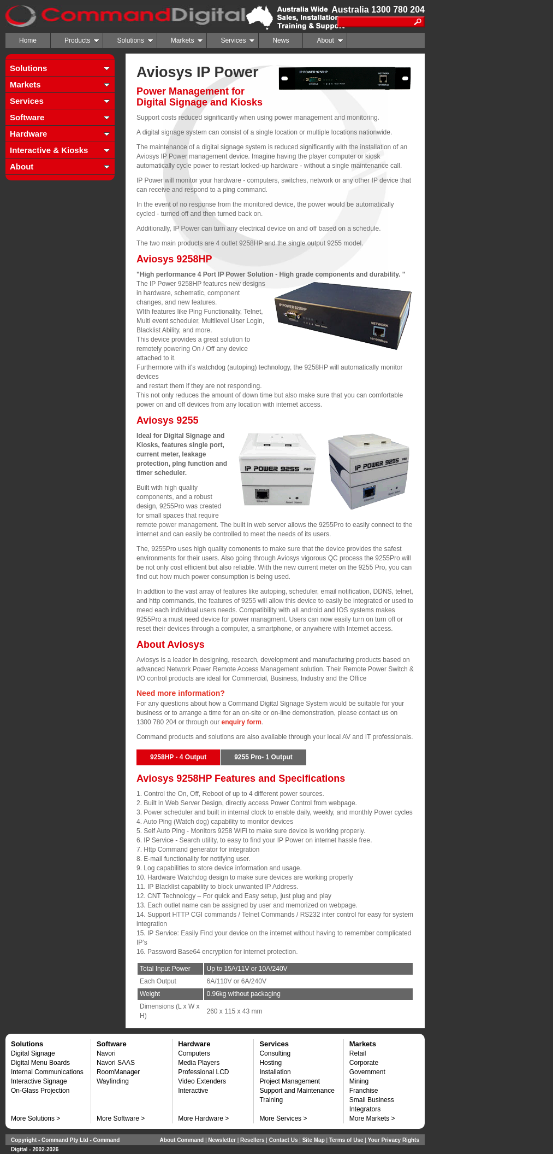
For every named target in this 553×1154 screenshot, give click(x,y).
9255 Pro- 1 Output (263, 757)
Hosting (270, 1063)
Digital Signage (33, 1053)
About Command (182, 1140)
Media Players (198, 1063)
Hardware (28, 133)
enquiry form (241, 722)
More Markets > (372, 1118)
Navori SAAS (116, 1063)
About (330, 40)
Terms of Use (346, 1140)
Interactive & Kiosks (49, 150)
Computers (194, 1053)
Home (28, 40)
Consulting (274, 1053)
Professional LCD (203, 1072)
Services (238, 40)
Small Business (371, 1100)
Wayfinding (113, 1081)
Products (81, 40)
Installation (274, 1072)
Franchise (363, 1090)
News (280, 40)
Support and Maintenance (296, 1090)
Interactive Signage (39, 1081)
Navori (106, 1053)
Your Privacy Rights (393, 1140)
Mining (358, 1081)
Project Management (289, 1081)
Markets (187, 40)
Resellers (252, 1140)
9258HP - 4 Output (178, 757)
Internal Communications (47, 1072)
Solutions (135, 40)
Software (27, 117)
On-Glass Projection (40, 1090)
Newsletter (222, 1140)
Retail (357, 1053)
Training (271, 1100)
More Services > (283, 1118)
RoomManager (118, 1072)
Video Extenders (202, 1081)
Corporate (363, 1063)
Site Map (313, 1140)
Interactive (193, 1090)
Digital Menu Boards (40, 1063)
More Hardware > (203, 1118)
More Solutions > (35, 1118)
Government (367, 1072)
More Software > (121, 1118)
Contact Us (283, 1140)
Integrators (364, 1109)
